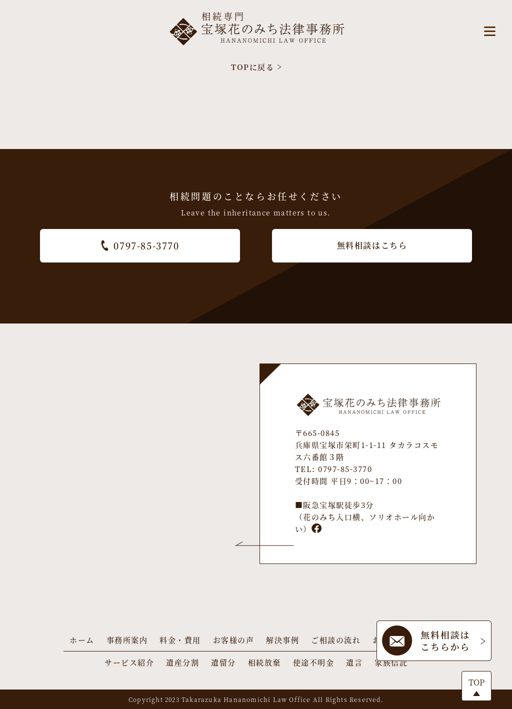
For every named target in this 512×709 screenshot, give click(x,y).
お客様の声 (233, 639)
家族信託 (391, 662)
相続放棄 (264, 662)
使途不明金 (313, 662)
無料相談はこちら (372, 245)
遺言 (354, 662)
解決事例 (282, 639)
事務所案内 (127, 639)
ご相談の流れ (335, 639)
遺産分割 (182, 662)
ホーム (82, 639)
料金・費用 (180, 639)
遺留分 (223, 662)
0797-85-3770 (139, 245)
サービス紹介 (129, 662)
